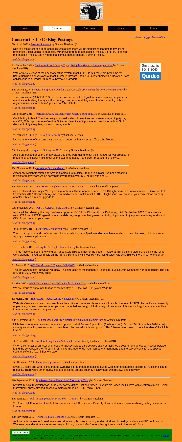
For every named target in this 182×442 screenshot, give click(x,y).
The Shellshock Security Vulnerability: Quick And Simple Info (69, 319)
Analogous (89, 28)
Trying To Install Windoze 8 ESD (54, 416)
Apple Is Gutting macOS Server (50, 150)
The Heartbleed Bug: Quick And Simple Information (58, 341)
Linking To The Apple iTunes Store (53, 247)
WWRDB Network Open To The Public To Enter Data (57, 283)
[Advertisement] (150, 134)
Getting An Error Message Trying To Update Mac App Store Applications (74, 65)
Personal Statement (41, 44)
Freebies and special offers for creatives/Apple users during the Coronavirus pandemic (78, 89)
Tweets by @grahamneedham (150, 37)
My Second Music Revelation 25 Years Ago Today (63, 380)
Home (24, 28)
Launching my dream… (48, 362)
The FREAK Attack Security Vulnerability (53, 298)
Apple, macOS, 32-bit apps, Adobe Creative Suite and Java (66, 113)
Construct (57, 28)
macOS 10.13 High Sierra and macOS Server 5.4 (62, 186)
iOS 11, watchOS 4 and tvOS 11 (53, 207)
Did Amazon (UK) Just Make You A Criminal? (55, 398)
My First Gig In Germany (46, 134)
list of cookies (52, 438)
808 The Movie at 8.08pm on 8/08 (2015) (53, 265)
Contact (121, 28)
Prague (154, 28)
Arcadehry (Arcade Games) (50, 168)
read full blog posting (23, 59)
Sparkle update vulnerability (50, 228)
